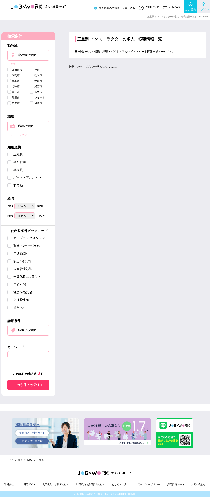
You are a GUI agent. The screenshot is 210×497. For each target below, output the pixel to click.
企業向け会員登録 (32, 440)
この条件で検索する (28, 385)
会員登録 (190, 6)
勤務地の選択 (27, 54)
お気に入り (171, 8)
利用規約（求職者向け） (56, 484)
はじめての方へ (120, 484)
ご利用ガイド (149, 8)
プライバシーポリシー (148, 484)
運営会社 (9, 484)
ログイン (203, 6)
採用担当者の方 (175, 484)
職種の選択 (25, 126)
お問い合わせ (198, 484)
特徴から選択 (27, 330)
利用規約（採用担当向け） (90, 484)
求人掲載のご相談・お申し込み (114, 8)
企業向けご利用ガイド (32, 432)
